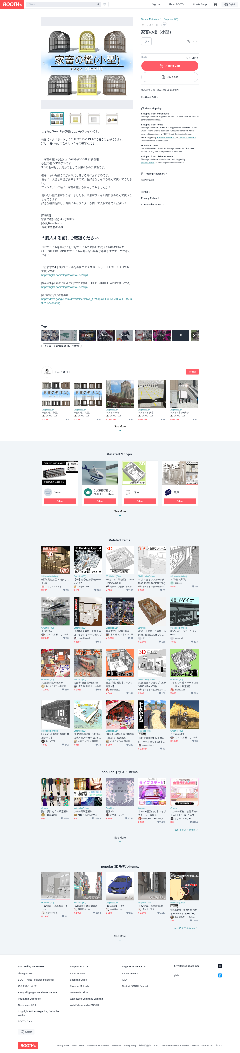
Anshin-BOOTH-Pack (166, 137)
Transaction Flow (79, 992)
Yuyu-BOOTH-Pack (187, 137)
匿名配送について (27, 986)
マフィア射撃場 (145, 412)
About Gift (150, 97)
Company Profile (61, 1046)
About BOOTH (176, 4)
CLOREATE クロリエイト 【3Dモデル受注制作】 (104, 494)
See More (120, 514)
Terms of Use (78, 1046)
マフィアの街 (112, 412)
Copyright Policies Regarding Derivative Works (38, 1013)
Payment (149, 180)
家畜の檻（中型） (50, 412)
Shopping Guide (78, 979)
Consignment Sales (28, 1005)
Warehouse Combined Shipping (86, 998)
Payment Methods (79, 986)
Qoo (136, 492)
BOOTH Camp (25, 1021)
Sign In (156, 4)
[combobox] (63, 4)
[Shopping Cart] (215, 4)
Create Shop (200, 4)
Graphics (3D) (171, 19)
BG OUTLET (65, 372)
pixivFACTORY (147, 163)
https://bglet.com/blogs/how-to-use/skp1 (64, 275)
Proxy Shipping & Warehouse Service (37, 992)
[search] (98, 4)
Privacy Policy (149, 198)
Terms (144, 192)
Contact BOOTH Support (135, 986)
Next (130, 63)
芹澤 (176, 492)
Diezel (57, 492)
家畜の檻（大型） (82, 412)
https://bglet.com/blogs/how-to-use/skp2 (64, 287)
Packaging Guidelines (29, 998)
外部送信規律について (149, 1046)
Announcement (130, 973)
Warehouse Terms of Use (97, 1046)
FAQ (124, 979)
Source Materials (149, 19)
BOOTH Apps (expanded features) (36, 979)
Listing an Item (25, 973)
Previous (44, 63)
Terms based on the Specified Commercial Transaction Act (187, 1046)
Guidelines (116, 1046)
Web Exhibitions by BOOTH (84, 1005)
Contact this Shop (151, 204)
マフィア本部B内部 (179, 412)
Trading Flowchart (154, 173)
